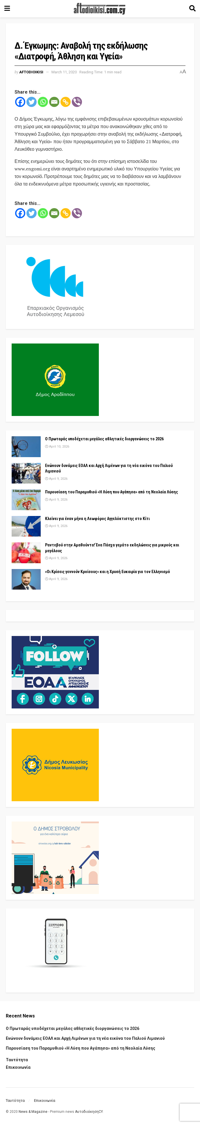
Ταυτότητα (17, 1059)
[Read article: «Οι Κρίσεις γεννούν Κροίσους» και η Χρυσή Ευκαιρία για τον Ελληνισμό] (26, 579)
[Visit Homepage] (100, 8)
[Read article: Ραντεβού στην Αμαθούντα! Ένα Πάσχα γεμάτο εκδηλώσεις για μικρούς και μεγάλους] (26, 552)
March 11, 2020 (64, 72)
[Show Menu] (7, 8)
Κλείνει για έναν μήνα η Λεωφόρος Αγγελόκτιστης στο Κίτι (97, 518)
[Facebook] (20, 102)
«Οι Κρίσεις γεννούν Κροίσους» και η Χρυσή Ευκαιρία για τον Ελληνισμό (107, 571)
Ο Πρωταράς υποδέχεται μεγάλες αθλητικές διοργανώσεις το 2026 (104, 439)
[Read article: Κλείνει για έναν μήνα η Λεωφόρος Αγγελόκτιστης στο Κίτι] (26, 526)
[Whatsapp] (43, 102)
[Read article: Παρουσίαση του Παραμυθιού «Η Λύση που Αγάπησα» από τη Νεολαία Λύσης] (26, 499)
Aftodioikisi (31, 72)
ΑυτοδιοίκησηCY (89, 1112)
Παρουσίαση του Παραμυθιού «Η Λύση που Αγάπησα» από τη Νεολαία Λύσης (111, 492)
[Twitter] (31, 102)
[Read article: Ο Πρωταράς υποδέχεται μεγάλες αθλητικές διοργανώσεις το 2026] (26, 446)
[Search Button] (192, 8)
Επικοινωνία (18, 1067)
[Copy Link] (65, 102)
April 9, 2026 (56, 479)
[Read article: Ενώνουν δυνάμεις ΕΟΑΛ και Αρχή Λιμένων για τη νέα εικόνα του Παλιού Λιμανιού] (26, 473)
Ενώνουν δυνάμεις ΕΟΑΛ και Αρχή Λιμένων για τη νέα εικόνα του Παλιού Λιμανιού (85, 1038)
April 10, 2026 (57, 446)
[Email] (54, 102)
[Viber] (77, 102)
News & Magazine (33, 1112)
